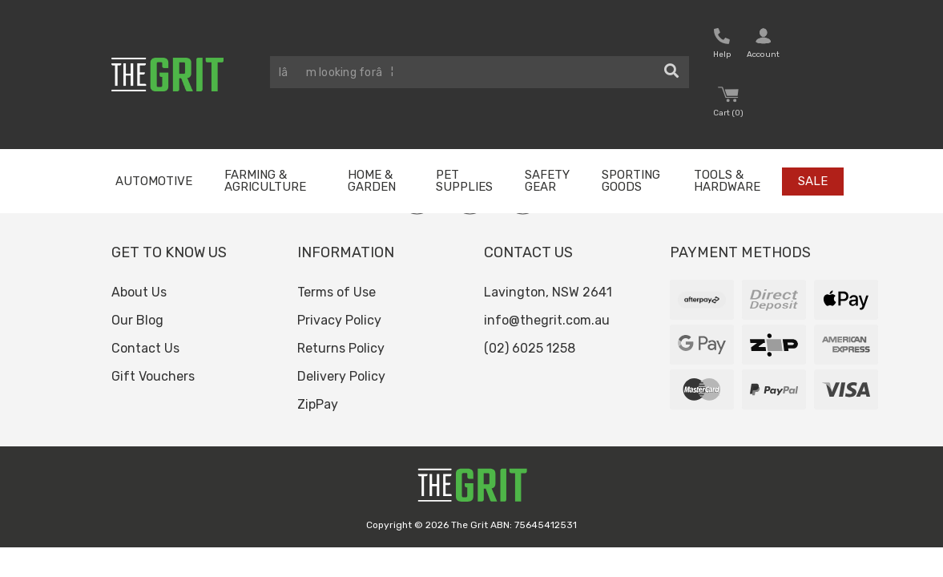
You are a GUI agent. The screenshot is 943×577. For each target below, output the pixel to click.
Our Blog (137, 320)
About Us (139, 292)
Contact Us (145, 348)
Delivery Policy (341, 376)
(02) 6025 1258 (529, 348)
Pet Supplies (464, 180)
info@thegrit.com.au (547, 320)
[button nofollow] (722, 45)
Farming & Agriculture (265, 180)
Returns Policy (341, 348)
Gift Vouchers (153, 376)
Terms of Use (336, 292)
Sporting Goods (631, 180)
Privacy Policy (339, 320)
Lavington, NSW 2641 (548, 292)
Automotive (153, 181)
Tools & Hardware (727, 180)
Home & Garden (372, 180)
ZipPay (317, 404)
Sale (813, 181)
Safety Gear (547, 180)
